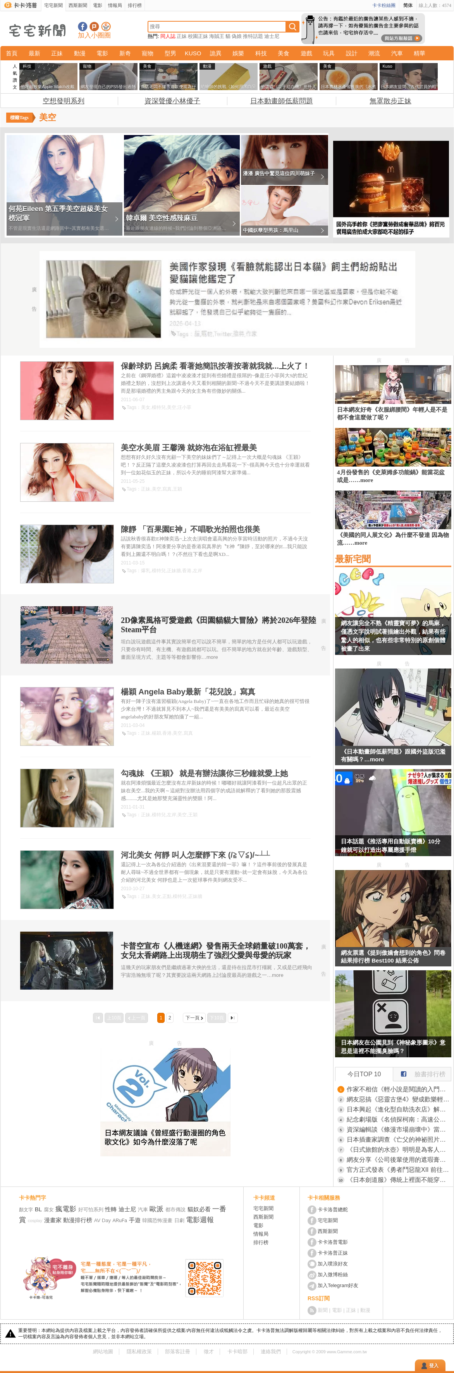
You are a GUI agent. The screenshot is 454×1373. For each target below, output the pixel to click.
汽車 (397, 53)
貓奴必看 (199, 1209)
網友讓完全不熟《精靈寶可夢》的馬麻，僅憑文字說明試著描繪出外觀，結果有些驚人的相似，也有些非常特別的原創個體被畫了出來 (393, 636)
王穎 (177, 489)
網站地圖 (103, 1351)
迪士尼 (271, 36)
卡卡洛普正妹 (333, 1253)
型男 (170, 53)
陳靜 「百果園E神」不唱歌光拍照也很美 (190, 529)
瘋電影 (65, 1209)
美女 (145, 407)
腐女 (49, 1209)
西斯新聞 (78, 5)
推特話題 (253, 36)
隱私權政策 (139, 1351)
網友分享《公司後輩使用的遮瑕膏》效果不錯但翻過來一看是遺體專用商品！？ (399, 1159)
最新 (34, 53)
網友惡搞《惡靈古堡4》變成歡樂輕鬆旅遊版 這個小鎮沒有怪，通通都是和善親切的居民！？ (399, 1099)
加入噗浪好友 (94, 26)
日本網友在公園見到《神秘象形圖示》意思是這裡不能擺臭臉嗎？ (393, 1046)
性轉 (111, 1209)
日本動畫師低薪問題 (281, 101)
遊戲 (306, 53)
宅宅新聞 (53, 5)
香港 (186, 570)
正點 (167, 896)
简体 (408, 5)
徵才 (209, 1351)
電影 (97, 5)
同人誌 (167, 36)
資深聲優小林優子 (172, 101)
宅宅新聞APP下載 (106, 26)
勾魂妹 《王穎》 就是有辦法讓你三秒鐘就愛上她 (204, 773)
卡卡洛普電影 (333, 1242)
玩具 (329, 53)
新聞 (323, 1310)
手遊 (135, 1220)
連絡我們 (271, 1351)
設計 (352, 53)
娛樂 (238, 53)
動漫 (80, 53)
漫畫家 (53, 1220)
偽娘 (237, 36)
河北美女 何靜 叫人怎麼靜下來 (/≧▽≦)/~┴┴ (195, 855)
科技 (261, 53)
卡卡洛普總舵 (333, 1209)
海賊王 (216, 36)
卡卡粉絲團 (384, 5)
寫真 (167, 489)
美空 (171, 407)
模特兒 (159, 407)
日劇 (179, 1220)
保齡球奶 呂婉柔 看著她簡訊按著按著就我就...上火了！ (215, 366)
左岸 (197, 570)
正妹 (182, 36)
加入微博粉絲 (333, 1274)
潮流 (374, 53)
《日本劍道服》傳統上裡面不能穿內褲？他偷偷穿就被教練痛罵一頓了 (399, 1179)
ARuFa (120, 1220)
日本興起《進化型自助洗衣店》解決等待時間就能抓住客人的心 (399, 1109)
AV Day (102, 1220)
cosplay (35, 1220)
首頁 (11, 53)
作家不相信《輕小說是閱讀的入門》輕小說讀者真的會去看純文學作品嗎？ (399, 1089)
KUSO (193, 53)
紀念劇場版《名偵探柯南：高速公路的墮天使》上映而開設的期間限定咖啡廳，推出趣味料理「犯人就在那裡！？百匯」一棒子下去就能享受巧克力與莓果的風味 (399, 1119)
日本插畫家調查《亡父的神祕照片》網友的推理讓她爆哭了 (399, 1139)
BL (38, 1209)
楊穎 (156, 733)
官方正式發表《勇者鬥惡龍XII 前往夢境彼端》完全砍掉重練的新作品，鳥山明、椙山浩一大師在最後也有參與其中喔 (399, 1169)
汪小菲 (184, 407)
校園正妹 (198, 36)
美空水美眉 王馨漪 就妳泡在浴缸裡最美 (189, 447)
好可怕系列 (90, 1209)
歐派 (156, 1209)
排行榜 (135, 5)
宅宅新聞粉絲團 (83, 26)
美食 (283, 53)
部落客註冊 (177, 1351)
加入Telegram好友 (338, 1285)
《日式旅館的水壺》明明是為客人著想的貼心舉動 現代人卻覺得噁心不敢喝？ (399, 1149)
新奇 (125, 53)
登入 (434, 1365)
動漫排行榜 (77, 1220)
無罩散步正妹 (390, 101)
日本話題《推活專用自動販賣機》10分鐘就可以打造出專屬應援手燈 (390, 845)
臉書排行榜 (419, 1072)
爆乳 (145, 570)
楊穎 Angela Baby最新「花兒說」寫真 (188, 691)
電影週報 (200, 1220)
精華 (419, 53)
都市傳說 (175, 1209)
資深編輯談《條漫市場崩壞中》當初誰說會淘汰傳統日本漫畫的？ (399, 1129)
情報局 (115, 5)
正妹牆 (174, 570)
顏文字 (26, 1209)
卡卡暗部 (237, 1351)
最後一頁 (233, 1018)
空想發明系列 (63, 101)
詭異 (216, 53)
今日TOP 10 (364, 1074)
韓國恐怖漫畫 (157, 1220)
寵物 (147, 53)
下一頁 (192, 1018)
